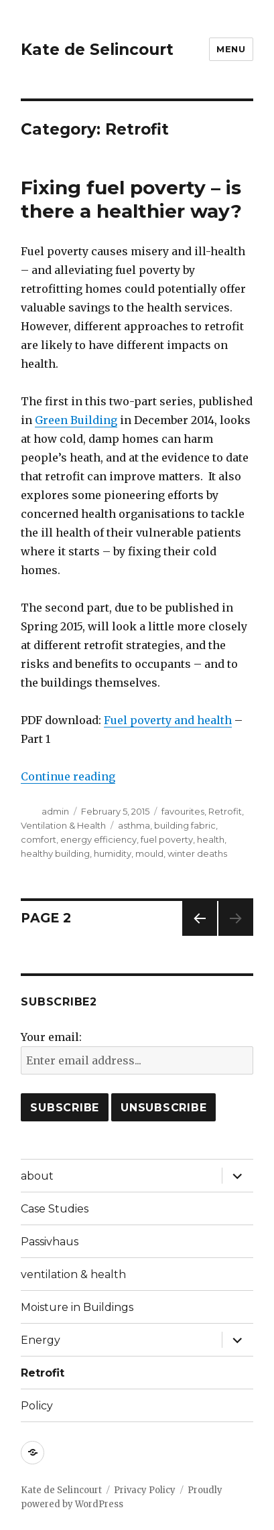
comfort (38, 839)
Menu (230, 49)
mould (149, 853)
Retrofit (225, 811)
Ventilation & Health (63, 825)
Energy (40, 1340)
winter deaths (197, 853)
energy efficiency (98, 839)
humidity (112, 853)
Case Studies (54, 1208)
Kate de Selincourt (97, 49)
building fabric (185, 825)
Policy (37, 1405)
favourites (182, 811)
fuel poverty (167, 839)
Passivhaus (49, 1241)
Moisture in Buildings (77, 1307)
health (210, 839)
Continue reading (68, 776)
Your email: (51, 1037)
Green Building (76, 420)
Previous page (199, 935)
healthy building (55, 853)
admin (55, 811)
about (37, 1176)
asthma (134, 825)
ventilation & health (73, 1274)
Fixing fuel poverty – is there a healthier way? (131, 199)
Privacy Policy (145, 1490)
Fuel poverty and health (168, 720)
